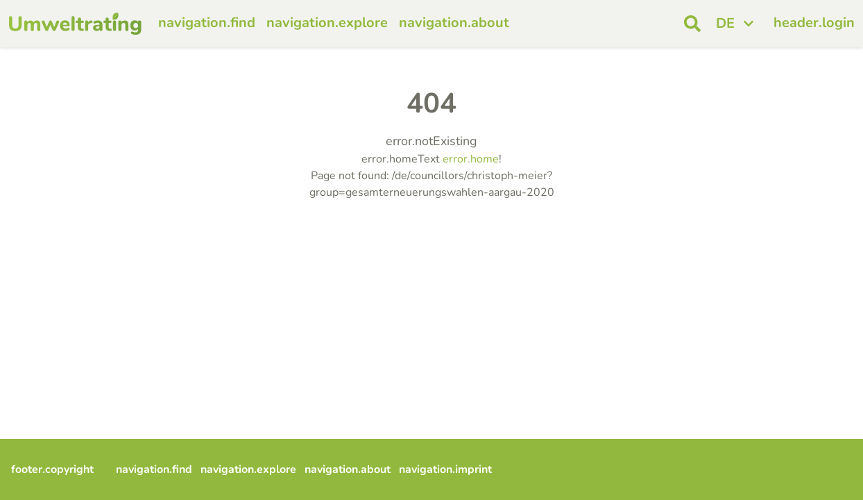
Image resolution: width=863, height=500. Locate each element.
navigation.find (206, 22)
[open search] (692, 23)
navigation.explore (327, 22)
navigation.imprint (445, 469)
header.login (814, 22)
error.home (471, 159)
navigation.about (454, 22)
